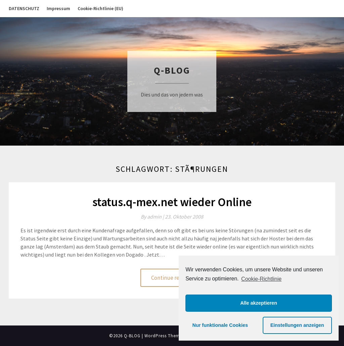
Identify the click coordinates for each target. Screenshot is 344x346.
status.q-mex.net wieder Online (172, 202)
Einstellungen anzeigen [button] (297, 325)
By (153, 216)
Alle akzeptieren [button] (258, 303)
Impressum (58, 8)
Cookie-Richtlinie (261, 279)
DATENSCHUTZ (24, 8)
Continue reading (172, 277)
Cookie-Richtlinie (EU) (100, 8)
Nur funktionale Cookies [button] (220, 325)
